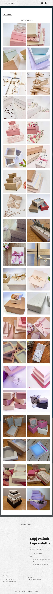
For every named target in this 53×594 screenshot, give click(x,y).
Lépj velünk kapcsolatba (35, 579)
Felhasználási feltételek (9, 581)
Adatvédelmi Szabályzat (9, 579)
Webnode (24, 591)
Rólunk (30, 577)
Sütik (36, 591)
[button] (42, 3)
